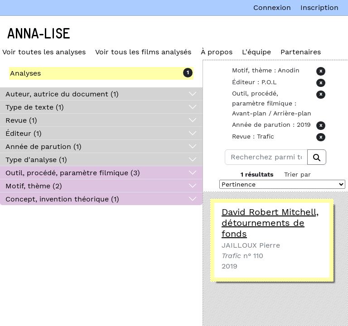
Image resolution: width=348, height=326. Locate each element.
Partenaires (300, 52)
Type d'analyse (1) (36, 159)
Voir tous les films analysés (143, 52)
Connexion (272, 7)
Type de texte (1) (34, 107)
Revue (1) (21, 120)
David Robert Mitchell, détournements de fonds (270, 222)
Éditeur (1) (23, 133)
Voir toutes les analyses (44, 52)
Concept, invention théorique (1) (62, 199)
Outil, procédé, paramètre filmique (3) (72, 172)
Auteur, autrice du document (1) (62, 94)
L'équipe (256, 52)
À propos (216, 52)
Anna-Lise (38, 34)
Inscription (319, 7)
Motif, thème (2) (33, 186)
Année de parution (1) (43, 146)
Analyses (25, 73)
